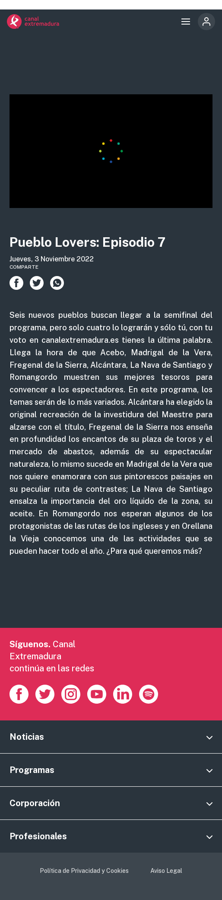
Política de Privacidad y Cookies (84, 870)
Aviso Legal (166, 870)
